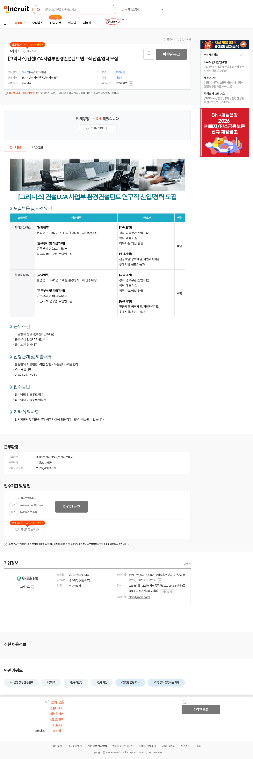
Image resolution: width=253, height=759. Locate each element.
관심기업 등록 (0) (27, 530)
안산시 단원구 (50, 457)
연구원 (39, 468)
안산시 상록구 (65, 457)
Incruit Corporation (130, 752)
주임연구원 (50, 468)
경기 (38, 457)
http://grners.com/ (139, 597)
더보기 (187, 564)
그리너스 (13, 51)
